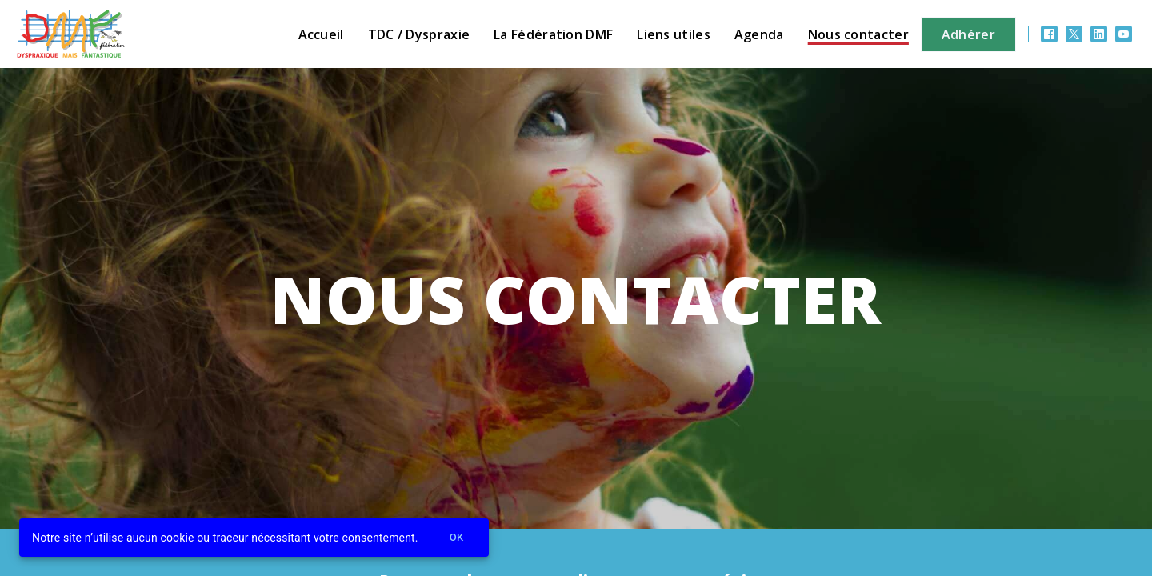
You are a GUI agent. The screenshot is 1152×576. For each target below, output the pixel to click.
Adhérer (968, 34)
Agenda (759, 34)
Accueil (321, 34)
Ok (456, 538)
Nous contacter (858, 34)
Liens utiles (673, 34)
